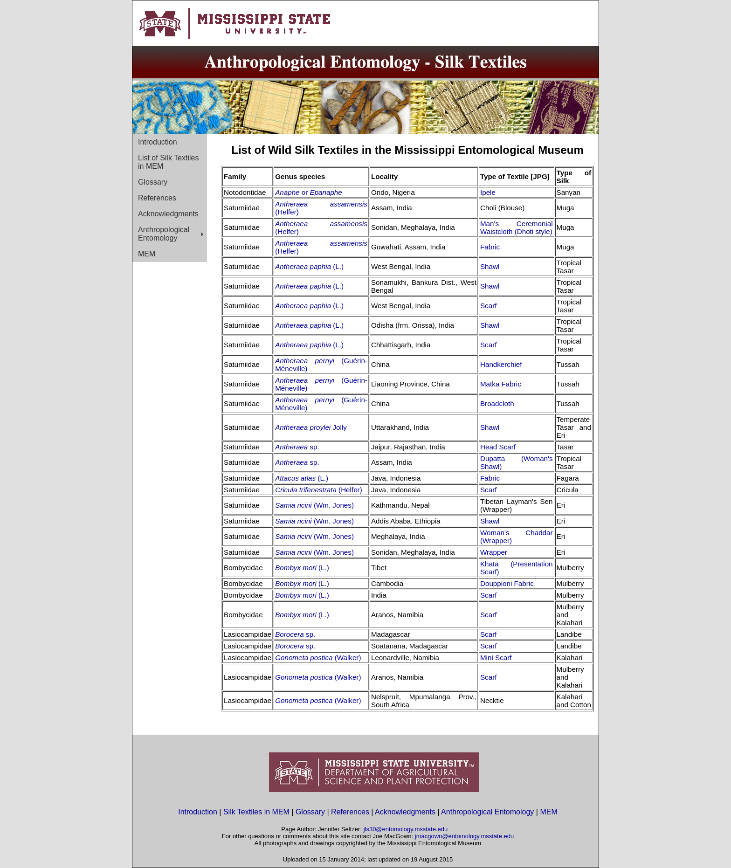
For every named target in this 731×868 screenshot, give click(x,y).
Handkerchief (501, 364)
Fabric (490, 247)
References (157, 198)
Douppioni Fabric (507, 583)
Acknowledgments (168, 214)
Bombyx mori (296, 568)
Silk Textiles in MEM (256, 812)
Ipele (488, 192)
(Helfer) (287, 212)
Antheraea (291, 447)
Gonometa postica (304, 657)
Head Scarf (498, 447)
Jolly (339, 427)
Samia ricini (294, 505)
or (322, 192)
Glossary (152, 182)
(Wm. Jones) (334, 505)
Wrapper (493, 552)
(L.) (338, 266)
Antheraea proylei (303, 427)
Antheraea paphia (304, 266)
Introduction (157, 142)
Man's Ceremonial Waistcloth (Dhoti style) (516, 227)
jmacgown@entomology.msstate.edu (464, 836)
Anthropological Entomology (163, 234)
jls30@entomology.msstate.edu (406, 829)
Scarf (488, 306)
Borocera (290, 634)
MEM (146, 254)
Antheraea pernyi (308, 361)
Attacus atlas (296, 478)
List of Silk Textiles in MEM (168, 162)
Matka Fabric (500, 384)
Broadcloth (497, 403)
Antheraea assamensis (321, 204)
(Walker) (348, 657)
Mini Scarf (496, 657)
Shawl (489, 266)
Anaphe (288, 192)
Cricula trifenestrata (306, 490)
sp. (313, 447)
